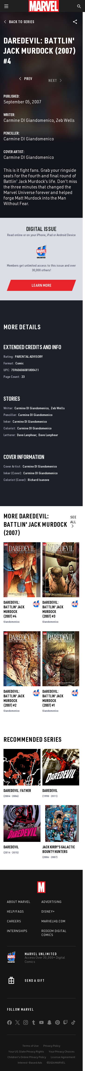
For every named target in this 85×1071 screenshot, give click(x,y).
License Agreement (63, 1057)
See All (73, 521)
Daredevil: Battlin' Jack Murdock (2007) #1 (52, 698)
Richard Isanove (38, 480)
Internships (17, 931)
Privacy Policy (51, 1045)
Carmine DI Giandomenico (28, 120)
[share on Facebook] (9, 1023)
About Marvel (18, 902)
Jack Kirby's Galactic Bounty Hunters (58, 849)
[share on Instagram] (25, 1023)
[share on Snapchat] (49, 1023)
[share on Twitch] (65, 1023)
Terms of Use (30, 1045)
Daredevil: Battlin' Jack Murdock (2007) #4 (13, 609)
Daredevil (50, 790)
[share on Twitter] (17, 1023)
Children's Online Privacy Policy (26, 1057)
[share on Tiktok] (73, 1023)
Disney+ (48, 911)
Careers (14, 921)
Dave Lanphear (26, 435)
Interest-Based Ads (30, 1062)
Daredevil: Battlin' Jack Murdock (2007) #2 (13, 698)
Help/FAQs (15, 911)
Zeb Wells (65, 120)
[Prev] (26, 78)
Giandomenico (11, 621)
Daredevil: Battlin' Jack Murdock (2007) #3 (52, 609)
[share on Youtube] (41, 1023)
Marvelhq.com (53, 921)
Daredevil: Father (17, 790)
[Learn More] (41, 285)
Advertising (51, 902)
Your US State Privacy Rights (26, 1051)
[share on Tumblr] (33, 1023)
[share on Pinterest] (57, 1023)
